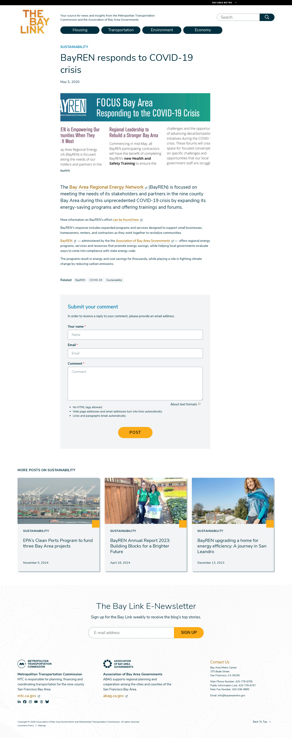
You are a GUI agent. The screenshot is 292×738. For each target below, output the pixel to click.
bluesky (47, 701)
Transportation (121, 30)
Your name (76, 326)
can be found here (127, 220)
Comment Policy (26, 726)
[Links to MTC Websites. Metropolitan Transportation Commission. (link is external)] (203, 2)
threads (41, 701)
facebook (24, 701)
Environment (162, 30)
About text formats (183, 404)
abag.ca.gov (115, 695)
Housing (80, 30)
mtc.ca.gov (29, 695)
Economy (203, 30)
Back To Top (260, 721)
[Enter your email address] (131, 632)
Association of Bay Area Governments (145, 241)
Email (72, 345)
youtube (36, 701)
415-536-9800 (240, 689)
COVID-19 (96, 280)
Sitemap (42, 726)
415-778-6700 (244, 681)
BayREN (68, 241)
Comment (75, 363)
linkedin (19, 701)
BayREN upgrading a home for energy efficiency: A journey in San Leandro (231, 546)
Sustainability (114, 280)
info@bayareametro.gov (231, 695)
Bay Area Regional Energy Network (108, 187)
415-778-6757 (247, 685)
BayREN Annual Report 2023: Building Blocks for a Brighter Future (140, 546)
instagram (30, 701)
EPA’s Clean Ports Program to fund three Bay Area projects (58, 543)
